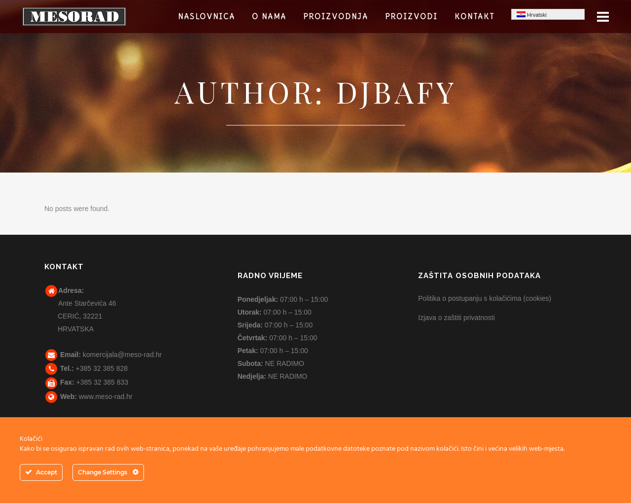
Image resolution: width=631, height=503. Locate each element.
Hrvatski (532, 14)
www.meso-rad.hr (106, 396)
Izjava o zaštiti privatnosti (456, 318)
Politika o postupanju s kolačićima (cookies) (484, 298)
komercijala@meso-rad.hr (122, 355)
